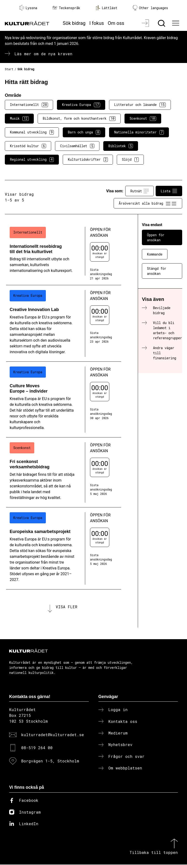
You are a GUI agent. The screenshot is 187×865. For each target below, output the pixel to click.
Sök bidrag (74, 23)
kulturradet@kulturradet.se (52, 735)
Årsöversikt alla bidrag (148, 203)
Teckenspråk (66, 8)
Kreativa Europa (81, 104)
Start (9, 69)
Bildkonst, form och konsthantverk (79, 118)
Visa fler (66, 606)
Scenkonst (143, 118)
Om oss (116, 23)
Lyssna (28, 8)
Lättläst (106, 7)
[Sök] (162, 23)
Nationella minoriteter (139, 132)
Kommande (154, 254)
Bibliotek (120, 146)
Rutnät (139, 191)
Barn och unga (84, 132)
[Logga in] (146, 23)
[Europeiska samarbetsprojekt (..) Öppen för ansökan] (63, 548)
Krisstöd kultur (28, 146)
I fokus (96, 23)
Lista (169, 191)
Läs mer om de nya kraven (43, 53)
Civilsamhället (77, 146)
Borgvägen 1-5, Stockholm (50, 761)
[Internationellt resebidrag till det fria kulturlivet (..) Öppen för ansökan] (63, 253)
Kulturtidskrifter (88, 159)
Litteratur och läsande (140, 104)
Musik (19, 118)
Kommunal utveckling (32, 132)
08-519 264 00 (37, 748)
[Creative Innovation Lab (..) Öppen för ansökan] (63, 323)
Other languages (150, 8)
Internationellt (29, 104)
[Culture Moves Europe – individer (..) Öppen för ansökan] (63, 399)
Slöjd (130, 159)
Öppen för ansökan (155, 237)
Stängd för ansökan (156, 271)
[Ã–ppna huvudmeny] (176, 23)
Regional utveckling (32, 159)
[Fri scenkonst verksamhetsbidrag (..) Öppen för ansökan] (63, 472)
